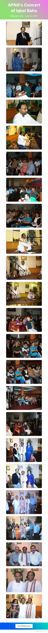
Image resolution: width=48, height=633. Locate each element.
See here (45, 631)
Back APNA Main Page (24, 626)
